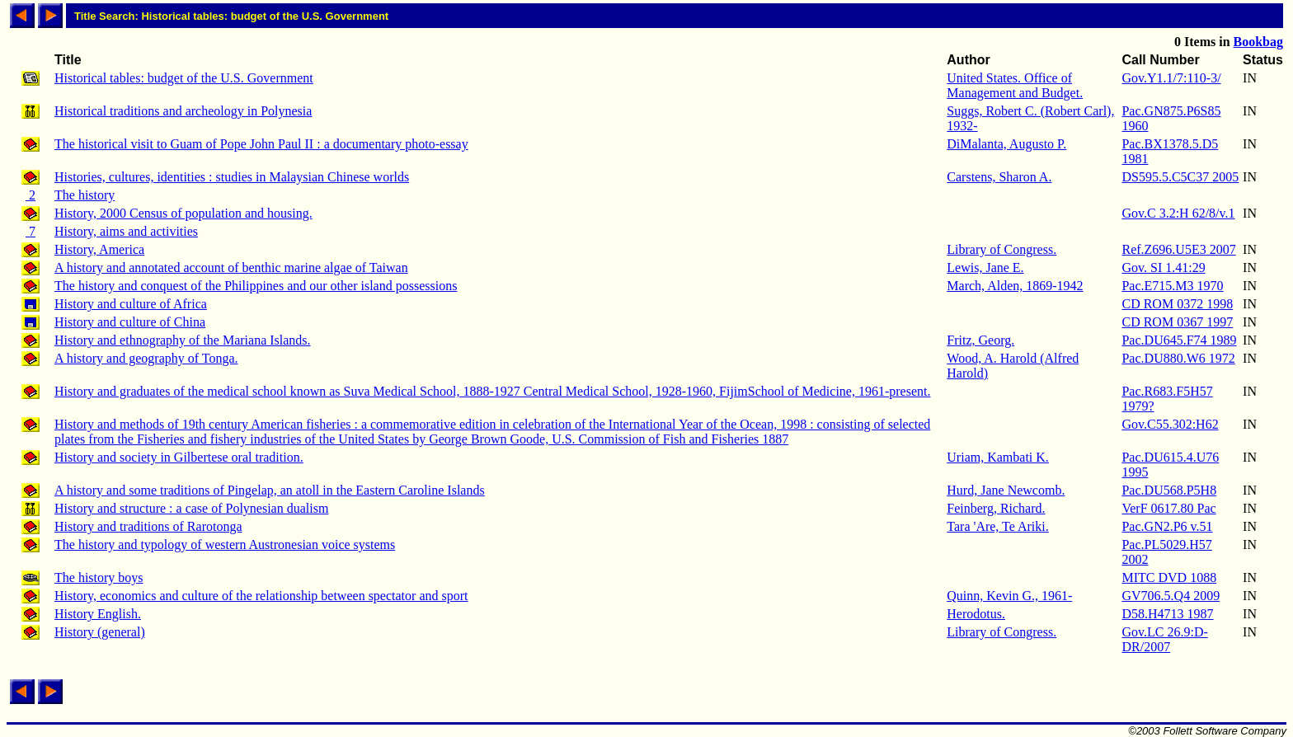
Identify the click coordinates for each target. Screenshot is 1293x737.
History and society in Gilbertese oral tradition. (178, 457)
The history (84, 195)
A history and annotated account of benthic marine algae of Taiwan (231, 268)
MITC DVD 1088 (1168, 577)
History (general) (99, 632)
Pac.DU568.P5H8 (1168, 490)
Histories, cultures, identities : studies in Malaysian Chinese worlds (231, 177)
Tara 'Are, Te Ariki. (997, 526)
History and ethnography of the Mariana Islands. (182, 340)
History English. (97, 614)
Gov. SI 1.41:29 (1163, 268)
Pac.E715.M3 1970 (1172, 286)
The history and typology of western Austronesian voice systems (224, 544)
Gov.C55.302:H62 (1169, 424)
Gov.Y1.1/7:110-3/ (1170, 78)
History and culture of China (129, 322)
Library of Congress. (1001, 249)
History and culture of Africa (130, 304)
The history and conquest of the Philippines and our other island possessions (255, 286)
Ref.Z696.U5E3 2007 (1178, 249)
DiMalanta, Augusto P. (1006, 144)
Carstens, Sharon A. (999, 177)
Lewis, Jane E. (985, 268)
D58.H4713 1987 (1167, 614)
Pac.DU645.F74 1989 (1178, 340)
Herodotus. (976, 614)
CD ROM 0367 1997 (1177, 322)
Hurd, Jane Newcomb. (1006, 490)
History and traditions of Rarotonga (148, 526)
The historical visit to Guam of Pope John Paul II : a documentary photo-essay (261, 144)
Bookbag (1258, 42)
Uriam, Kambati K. (998, 457)
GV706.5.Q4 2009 (1170, 596)
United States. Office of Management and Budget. (1015, 85)
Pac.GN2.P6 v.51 (1166, 526)
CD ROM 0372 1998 (1177, 304)
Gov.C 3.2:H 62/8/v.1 (1177, 213)
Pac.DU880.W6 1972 (1177, 358)
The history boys (98, 577)
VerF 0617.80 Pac (1168, 508)
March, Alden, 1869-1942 (1015, 286)
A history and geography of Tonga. (146, 358)
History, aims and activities (126, 231)
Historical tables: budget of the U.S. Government (183, 78)
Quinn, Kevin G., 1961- (1009, 596)
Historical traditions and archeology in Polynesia (183, 111)
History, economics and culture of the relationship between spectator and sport (261, 596)
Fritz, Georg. (980, 340)
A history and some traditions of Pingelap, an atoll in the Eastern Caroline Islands (269, 490)
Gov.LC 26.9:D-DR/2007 (1164, 639)
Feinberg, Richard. (996, 508)
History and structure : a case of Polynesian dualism (191, 508)
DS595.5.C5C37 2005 (1180, 177)
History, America (99, 249)
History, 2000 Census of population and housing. (183, 213)
